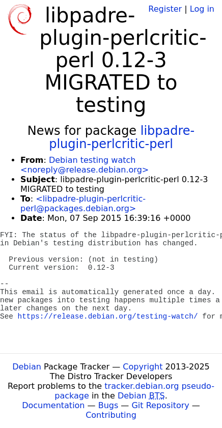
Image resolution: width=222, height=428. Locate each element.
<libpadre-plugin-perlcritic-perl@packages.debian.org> (83, 203)
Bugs (108, 405)
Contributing (111, 415)
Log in (202, 9)
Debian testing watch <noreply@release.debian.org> (84, 165)
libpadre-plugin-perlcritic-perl (122, 137)
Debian (26, 367)
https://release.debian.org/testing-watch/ (108, 316)
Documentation (53, 405)
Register (165, 9)
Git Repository (160, 405)
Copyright (142, 367)
